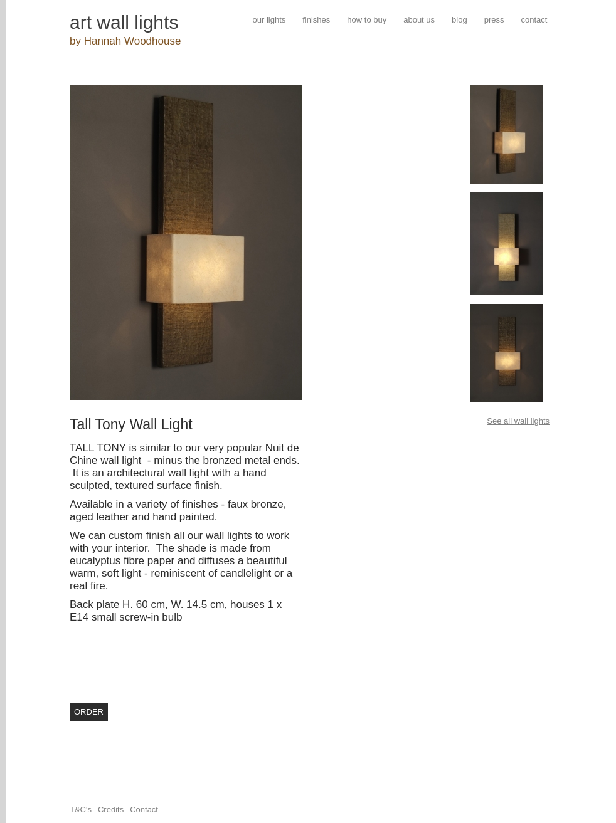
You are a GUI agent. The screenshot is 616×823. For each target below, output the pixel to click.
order (89, 711)
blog (459, 19)
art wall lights (124, 22)
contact (534, 19)
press (494, 19)
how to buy (366, 19)
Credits (111, 809)
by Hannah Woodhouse (125, 41)
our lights (269, 19)
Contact (144, 809)
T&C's (81, 809)
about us (419, 19)
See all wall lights (518, 421)
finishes (316, 19)
